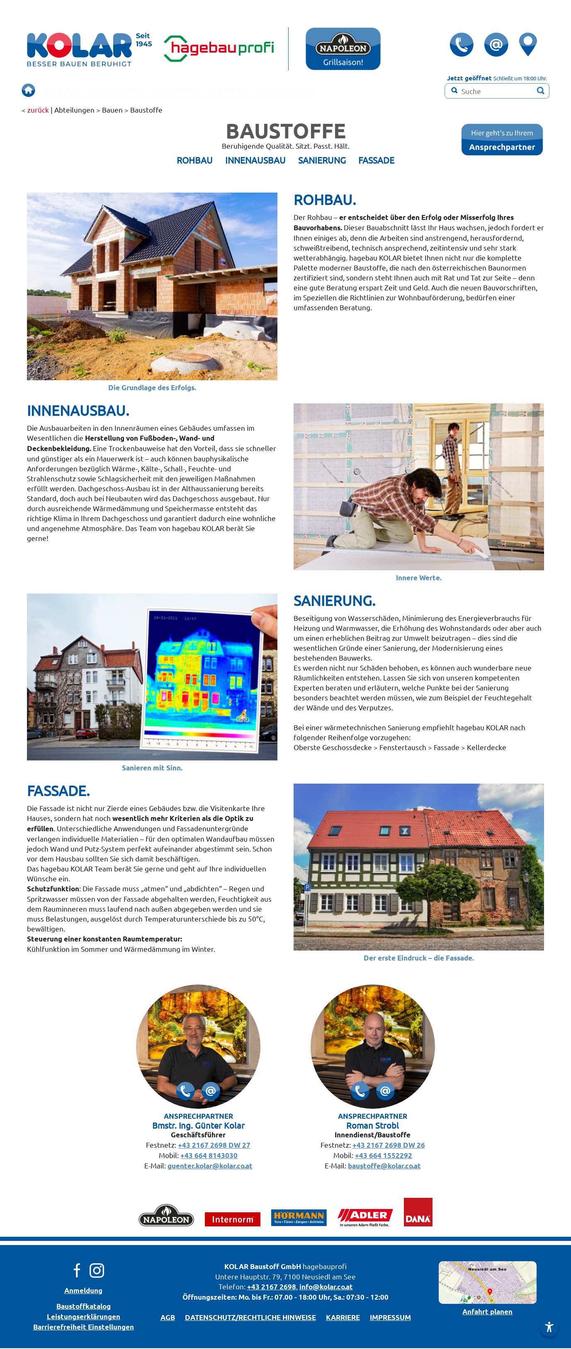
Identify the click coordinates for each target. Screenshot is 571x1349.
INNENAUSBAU (255, 160)
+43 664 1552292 (383, 1156)
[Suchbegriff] (497, 91)
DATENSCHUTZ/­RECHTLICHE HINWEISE (250, 1318)
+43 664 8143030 (209, 1156)
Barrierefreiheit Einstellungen (83, 1327)
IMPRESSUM (390, 1318)
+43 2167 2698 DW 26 (388, 1145)
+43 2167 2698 (271, 1287)
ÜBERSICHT (67, 90)
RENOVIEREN (265, 90)
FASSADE (376, 160)
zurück (38, 110)
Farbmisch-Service (334, 90)
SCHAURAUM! (204, 90)
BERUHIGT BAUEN (133, 90)
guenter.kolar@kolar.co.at (210, 1166)
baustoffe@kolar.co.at (384, 1166)
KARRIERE (343, 1318)
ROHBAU (195, 160)
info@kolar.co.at (326, 1287)
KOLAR (236, 1267)
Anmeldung (83, 1291)
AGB (167, 1318)
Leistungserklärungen (83, 1317)
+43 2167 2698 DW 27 (214, 1145)
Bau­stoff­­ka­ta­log (83, 1307)
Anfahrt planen (487, 1312)
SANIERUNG (322, 160)
